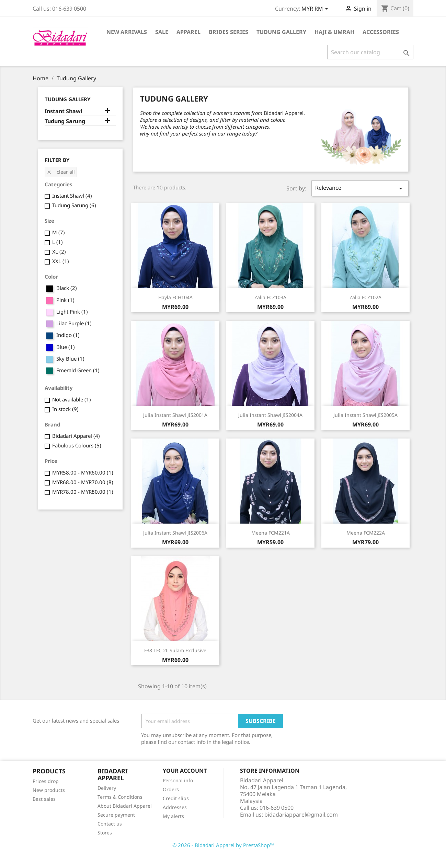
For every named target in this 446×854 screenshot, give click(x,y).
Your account (185, 770)
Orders (171, 789)
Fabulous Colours (76, 445)
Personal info (178, 780)
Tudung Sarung (65, 121)
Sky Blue (70, 358)
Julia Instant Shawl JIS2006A (175, 532)
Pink (65, 299)
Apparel (188, 32)
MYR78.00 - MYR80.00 (82, 491)
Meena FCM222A (365, 532)
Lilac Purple (74, 323)
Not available (71, 399)
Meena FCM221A (270, 532)
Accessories (381, 32)
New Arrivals (126, 32)
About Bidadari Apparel (125, 806)
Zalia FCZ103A (270, 297)
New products (49, 790)
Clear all (60, 171)
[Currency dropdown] (316, 9)
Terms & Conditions (120, 797)
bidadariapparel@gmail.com (301, 814)
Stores (105, 832)
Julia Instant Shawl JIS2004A (270, 415)
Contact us (110, 823)
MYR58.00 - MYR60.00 (82, 472)
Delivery (107, 788)
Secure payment (116, 814)
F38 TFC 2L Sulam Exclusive (175, 650)
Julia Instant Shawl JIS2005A (365, 415)
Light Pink (72, 311)
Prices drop (46, 781)
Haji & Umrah (334, 32)
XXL (60, 261)
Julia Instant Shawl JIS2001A (175, 415)
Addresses (175, 807)
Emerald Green (78, 370)
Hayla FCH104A (175, 297)
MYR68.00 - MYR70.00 (82, 482)
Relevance (359, 188)
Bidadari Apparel (76, 435)
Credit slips (176, 798)
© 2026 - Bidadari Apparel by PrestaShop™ (223, 845)
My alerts (173, 816)
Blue (65, 346)
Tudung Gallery (281, 32)
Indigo (68, 334)
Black (66, 287)
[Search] (370, 52)
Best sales (44, 799)
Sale (161, 32)
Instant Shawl (63, 111)
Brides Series (228, 32)
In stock (65, 409)
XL (59, 251)
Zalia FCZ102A (365, 297)
